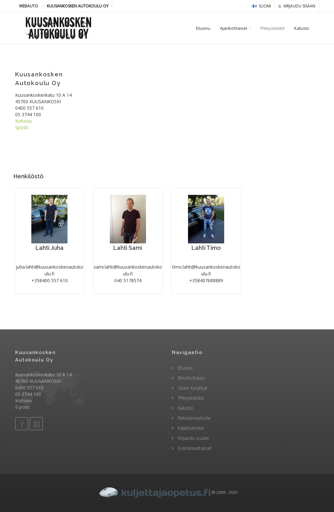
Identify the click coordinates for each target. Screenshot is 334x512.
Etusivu (203, 28)
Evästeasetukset (194, 448)
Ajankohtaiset (233, 28)
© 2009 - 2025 (167, 492)
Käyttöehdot (190, 428)
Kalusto (301, 28)
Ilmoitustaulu (191, 378)
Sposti (21, 127)
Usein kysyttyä (192, 388)
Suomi (261, 6)
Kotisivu (23, 121)
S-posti (22, 407)
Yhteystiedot (272, 28)
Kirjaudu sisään (296, 6)
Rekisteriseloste (194, 418)
